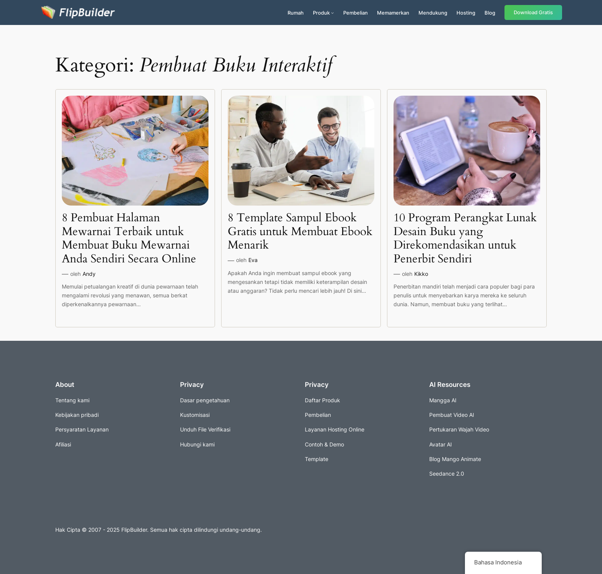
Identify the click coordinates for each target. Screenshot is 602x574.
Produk (321, 13)
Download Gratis (533, 12)
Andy (89, 273)
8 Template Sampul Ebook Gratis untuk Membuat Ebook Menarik (300, 231)
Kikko (421, 273)
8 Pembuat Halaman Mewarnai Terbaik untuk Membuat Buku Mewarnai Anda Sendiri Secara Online (129, 238)
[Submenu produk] (332, 12)
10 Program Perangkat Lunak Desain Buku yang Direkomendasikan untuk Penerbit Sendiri (465, 238)
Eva (253, 260)
